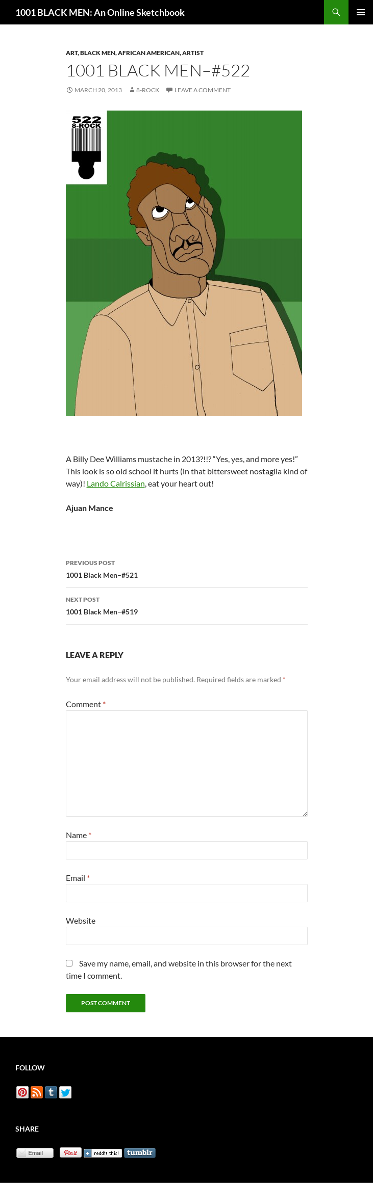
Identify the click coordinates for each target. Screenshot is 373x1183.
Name (78, 835)
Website (80, 920)
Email (78, 877)
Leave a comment (203, 90)
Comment (86, 704)
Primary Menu (361, 12)
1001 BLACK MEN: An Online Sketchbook (100, 12)
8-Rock (147, 90)
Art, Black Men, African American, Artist (135, 53)
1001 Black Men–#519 (187, 605)
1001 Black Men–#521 (187, 568)
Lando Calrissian (116, 483)
